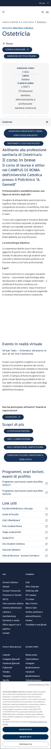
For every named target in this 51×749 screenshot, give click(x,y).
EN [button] (47, 12)
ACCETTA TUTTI (25, 729)
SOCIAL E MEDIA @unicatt (12, 647)
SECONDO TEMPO (32, 647)
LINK (4, 574)
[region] (25, 715)
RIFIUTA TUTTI (25, 737)
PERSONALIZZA (25, 744)
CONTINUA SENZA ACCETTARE (38, 684)
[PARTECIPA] (13, 417)
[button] (42, 12)
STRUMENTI (30, 574)
